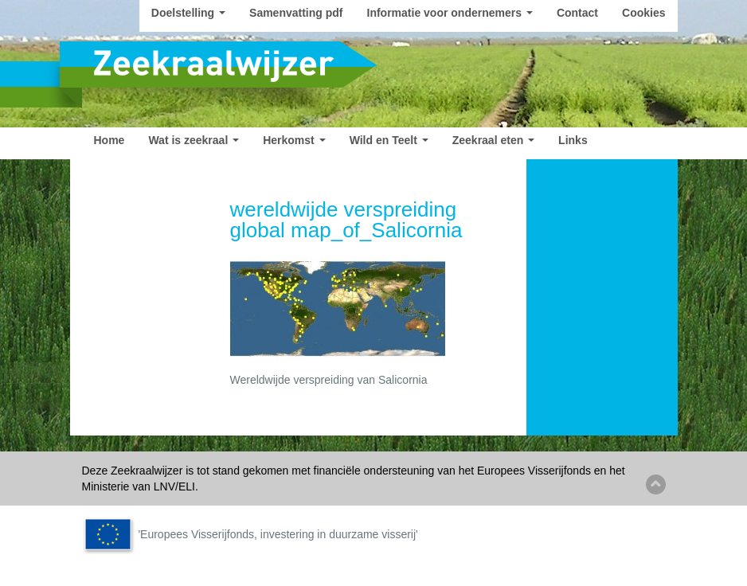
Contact (577, 12)
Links (573, 140)
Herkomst (294, 140)
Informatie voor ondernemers (450, 12)
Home (109, 140)
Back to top (656, 484)
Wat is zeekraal (193, 140)
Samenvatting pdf (295, 12)
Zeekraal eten (493, 140)
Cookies (643, 12)
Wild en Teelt (389, 140)
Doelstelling (188, 12)
